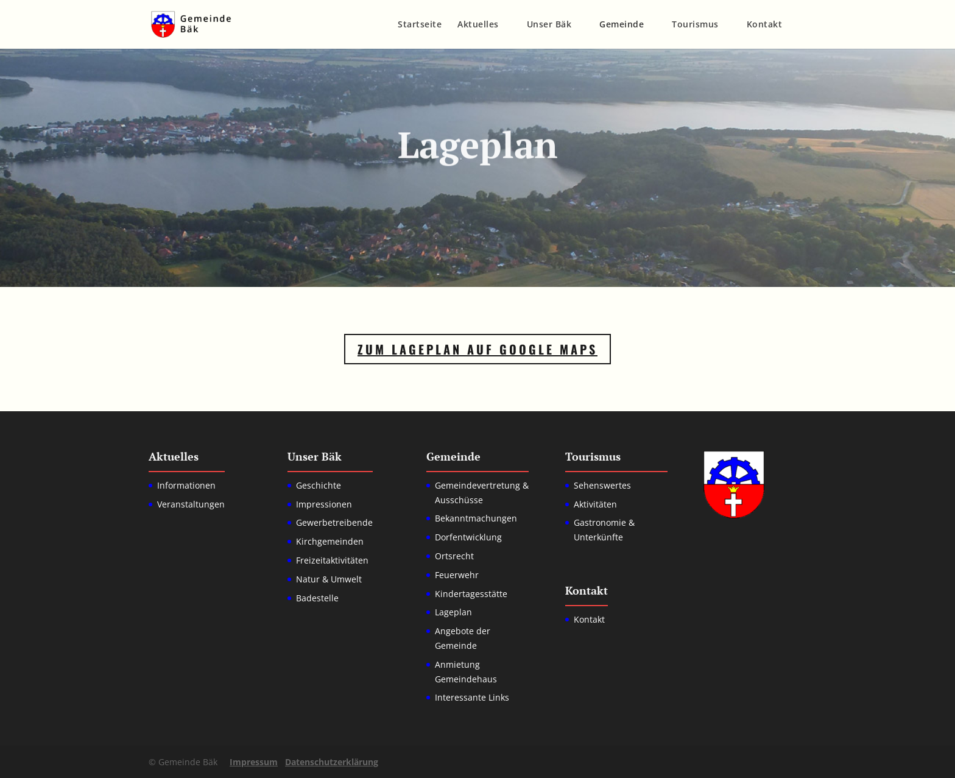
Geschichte (318, 485)
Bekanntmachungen (476, 518)
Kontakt (765, 25)
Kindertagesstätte (471, 593)
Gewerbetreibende (334, 522)
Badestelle (317, 598)
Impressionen (324, 504)
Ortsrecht (454, 556)
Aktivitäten (595, 504)
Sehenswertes (602, 485)
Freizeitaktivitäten (332, 560)
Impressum (254, 762)
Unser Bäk (549, 25)
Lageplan (453, 612)
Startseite (420, 25)
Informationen (186, 485)
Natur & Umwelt (329, 579)
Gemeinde (621, 25)
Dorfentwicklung (468, 537)
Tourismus (695, 25)
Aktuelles (478, 25)
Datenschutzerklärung (331, 762)
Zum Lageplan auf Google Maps (477, 349)
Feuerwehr (457, 575)
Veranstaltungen (191, 504)
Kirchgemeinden (330, 541)
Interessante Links (472, 697)
